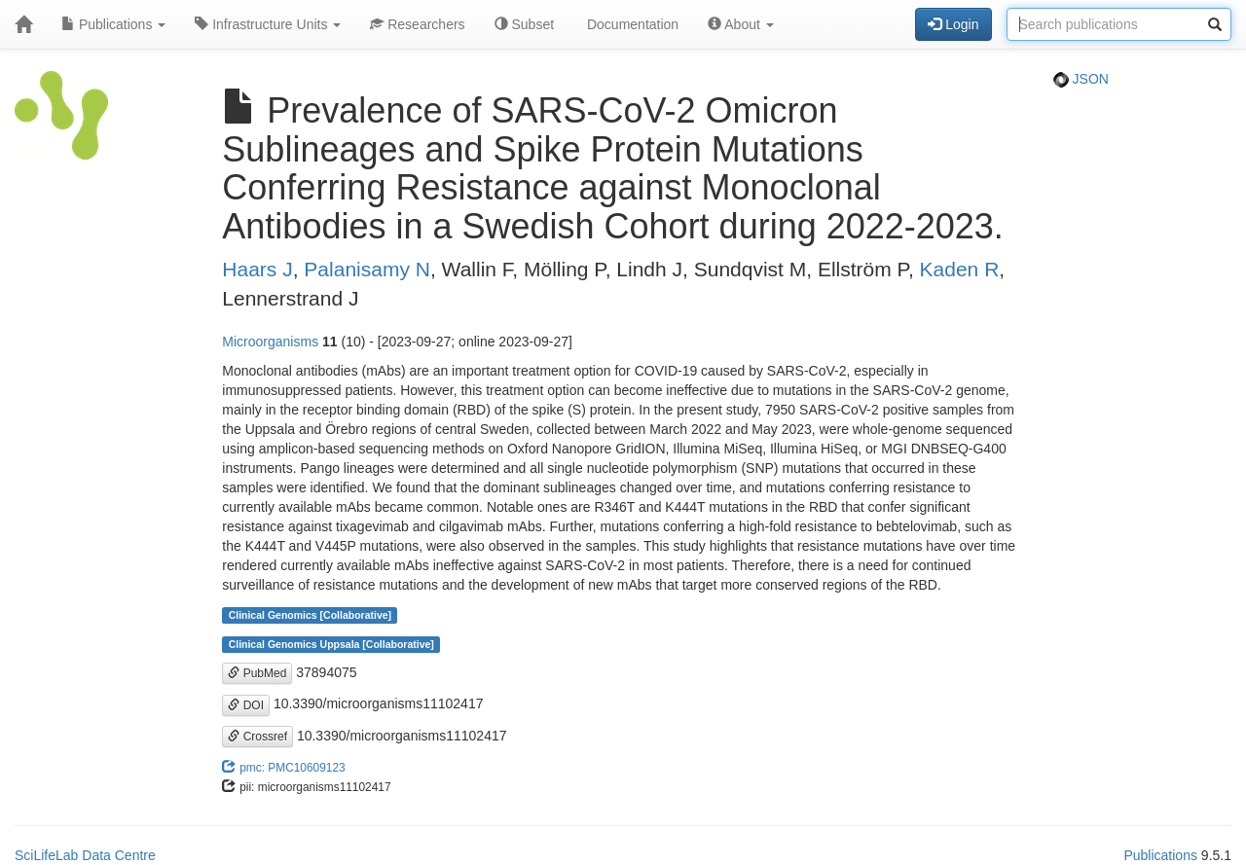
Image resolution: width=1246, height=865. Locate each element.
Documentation (630, 24)
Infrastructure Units (268, 24)
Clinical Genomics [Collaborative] (310, 615)
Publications (113, 24)
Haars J (257, 269)
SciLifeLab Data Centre (85, 855)
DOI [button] (246, 705)
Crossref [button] (257, 736)
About (741, 24)
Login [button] (953, 24)
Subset (524, 24)
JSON (1081, 79)
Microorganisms (270, 341)
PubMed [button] (257, 673)
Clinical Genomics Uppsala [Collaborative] (331, 644)
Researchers (417, 24)
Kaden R (960, 269)
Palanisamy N (367, 269)
